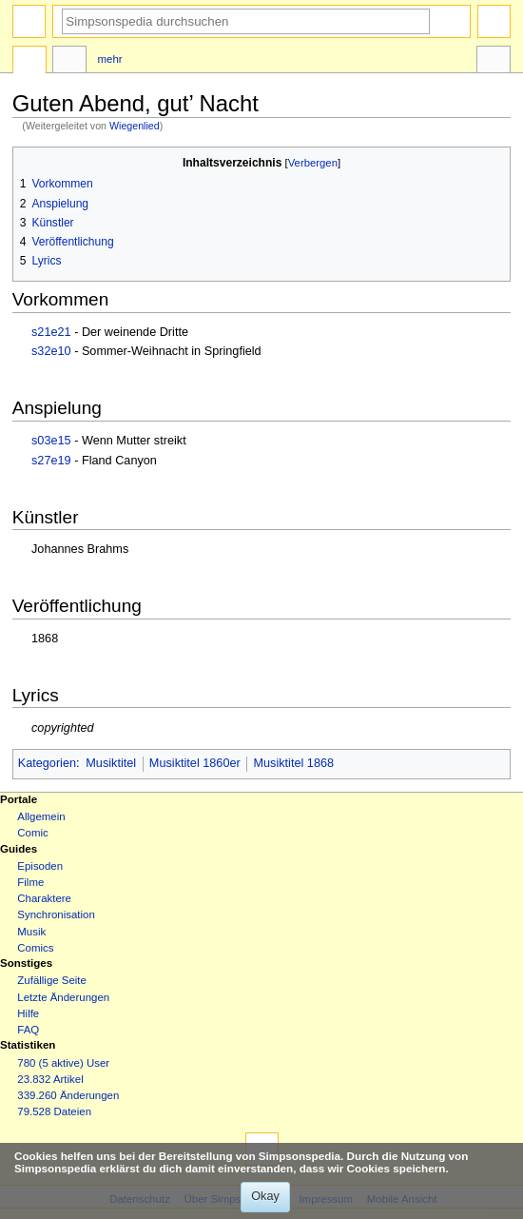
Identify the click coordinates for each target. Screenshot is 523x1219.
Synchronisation (56, 914)
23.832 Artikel (50, 1079)
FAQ (28, 1029)
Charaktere (44, 898)
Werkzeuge (493, 62)
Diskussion (69, 62)
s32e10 (51, 351)
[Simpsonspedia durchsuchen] (246, 21)
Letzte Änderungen (63, 997)
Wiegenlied (134, 125)
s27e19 (51, 460)
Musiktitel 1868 (293, 763)
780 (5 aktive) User (63, 1063)
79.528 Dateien (54, 1111)
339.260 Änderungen (68, 1095)
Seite (29, 62)
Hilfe (28, 1013)
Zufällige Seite (52, 980)
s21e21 (51, 332)
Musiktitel (111, 763)
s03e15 (51, 440)
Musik (31, 931)
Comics (35, 948)
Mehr (110, 59)
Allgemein (41, 816)
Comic (32, 832)
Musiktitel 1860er (195, 763)
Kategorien (47, 763)
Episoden (40, 866)
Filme (30, 882)
